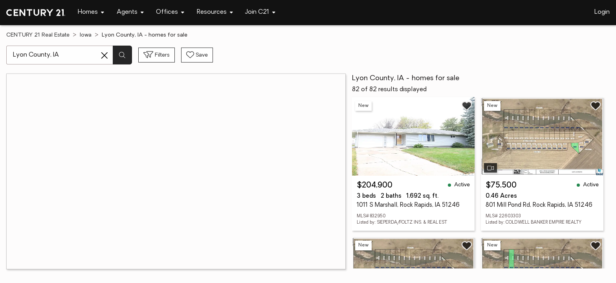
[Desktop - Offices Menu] (170, 12)
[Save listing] (466, 105)
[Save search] (197, 55)
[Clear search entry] (104, 55)
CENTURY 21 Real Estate (38, 35)
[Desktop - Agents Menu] (130, 12)
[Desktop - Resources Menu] (215, 12)
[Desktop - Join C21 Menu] (260, 12)
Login (602, 12)
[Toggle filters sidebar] (156, 55)
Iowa (86, 35)
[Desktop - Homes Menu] (91, 12)
